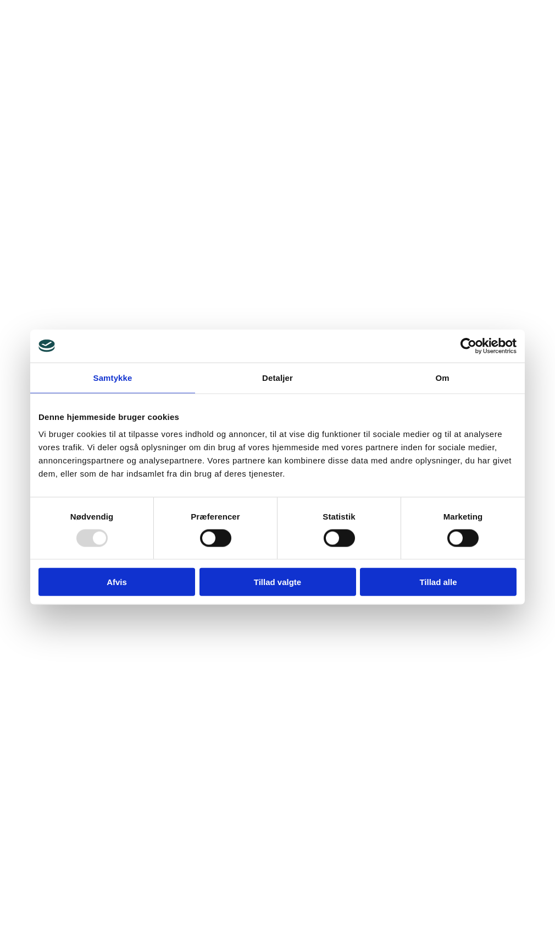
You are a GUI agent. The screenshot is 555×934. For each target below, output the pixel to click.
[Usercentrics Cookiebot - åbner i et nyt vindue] (468, 345)
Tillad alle (438, 582)
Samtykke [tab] (112, 377)
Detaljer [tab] (277, 377)
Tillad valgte (277, 582)
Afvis (117, 582)
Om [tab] (442, 377)
